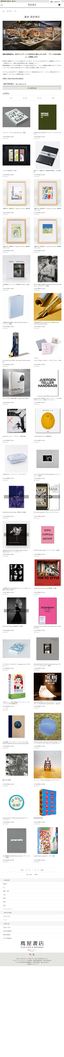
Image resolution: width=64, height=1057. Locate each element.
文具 (4, 894)
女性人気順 (39, 98)
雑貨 (4, 898)
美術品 (5, 884)
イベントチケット (7, 909)
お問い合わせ (6, 923)
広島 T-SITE (6, 1021)
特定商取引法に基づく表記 (10, 938)
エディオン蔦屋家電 (8, 1028)
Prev (22, 870)
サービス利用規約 (7, 927)
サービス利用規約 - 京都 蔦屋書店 (12, 930)
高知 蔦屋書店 (6, 1017)
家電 (4, 902)
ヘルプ (5, 920)
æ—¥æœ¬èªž (55, 1)
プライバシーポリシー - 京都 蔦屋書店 (13, 948)
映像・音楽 (6, 891)
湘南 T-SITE (6, 981)
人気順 (11, 98)
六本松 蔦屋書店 (7, 1024)
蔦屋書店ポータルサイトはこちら (32, 1036)
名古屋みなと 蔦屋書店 (9, 999)
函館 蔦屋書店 (6, 992)
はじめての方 (6, 916)
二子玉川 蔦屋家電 (8, 974)
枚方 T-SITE (6, 1010)
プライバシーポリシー (9, 945)
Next (42, 870)
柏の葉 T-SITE (6, 985)
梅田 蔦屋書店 (6, 1006)
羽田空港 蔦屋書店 (8, 977)
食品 (4, 905)
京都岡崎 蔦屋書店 (8, 1003)
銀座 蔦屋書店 (6, 967)
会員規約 (5, 934)
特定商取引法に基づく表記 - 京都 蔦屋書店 (14, 941)
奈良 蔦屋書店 (6, 1013)
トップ (3, 11)
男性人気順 (25, 98)
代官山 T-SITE (6, 959)
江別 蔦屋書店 (6, 995)
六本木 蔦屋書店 (7, 970)
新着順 (53, 98)
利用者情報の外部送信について (11, 952)
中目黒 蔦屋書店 (7, 963)
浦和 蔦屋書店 (6, 988)
